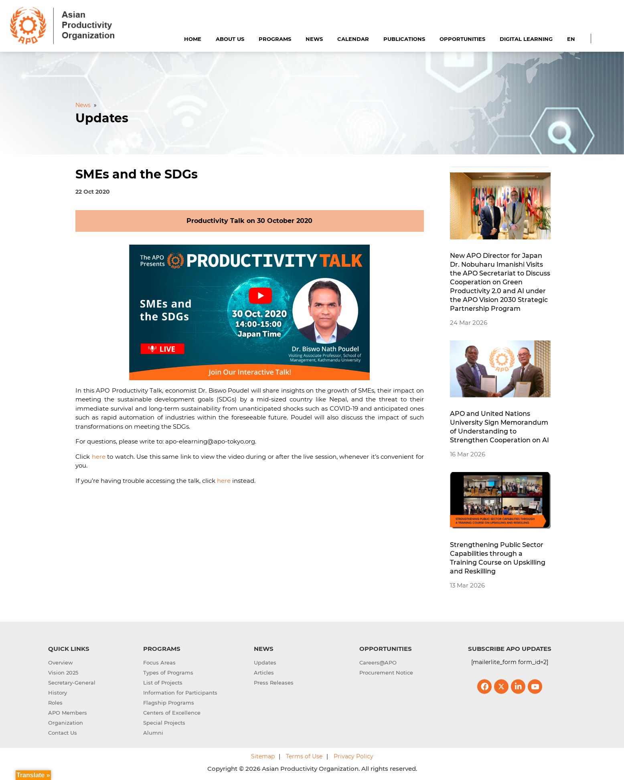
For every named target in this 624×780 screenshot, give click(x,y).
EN (571, 39)
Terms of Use (304, 756)
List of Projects (162, 682)
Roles (55, 702)
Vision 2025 (63, 672)
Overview (60, 662)
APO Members (67, 712)
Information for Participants (180, 692)
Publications (404, 39)
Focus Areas (159, 662)
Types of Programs (168, 672)
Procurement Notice (386, 672)
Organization (65, 722)
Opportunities (462, 39)
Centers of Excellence (172, 712)
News (314, 39)
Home (192, 39)
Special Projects (164, 722)
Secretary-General (71, 682)
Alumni (153, 732)
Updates (265, 662)
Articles (264, 672)
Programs (275, 39)
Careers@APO (378, 662)
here (98, 456)
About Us (230, 39)
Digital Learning (526, 39)
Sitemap (263, 756)
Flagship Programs (168, 702)
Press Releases (274, 682)
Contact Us (62, 732)
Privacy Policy (353, 756)
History (57, 692)
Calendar (353, 39)
